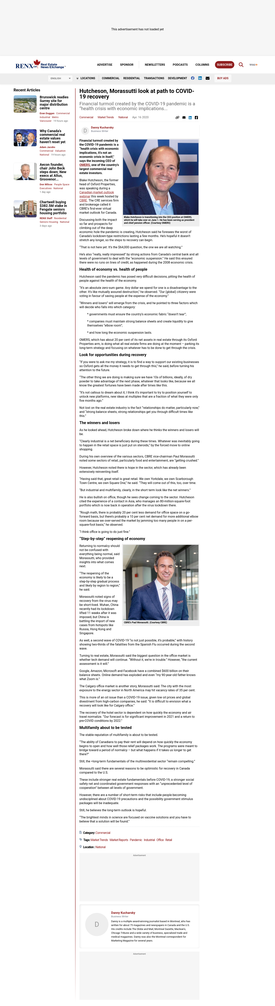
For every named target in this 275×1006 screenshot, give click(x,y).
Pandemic (136, 840)
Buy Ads (222, 78)
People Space (61, 184)
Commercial (110, 78)
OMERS (84, 165)
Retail (168, 840)
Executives (46, 188)
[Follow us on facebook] (194, 78)
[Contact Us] (209, 78)
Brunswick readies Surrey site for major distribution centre (54, 102)
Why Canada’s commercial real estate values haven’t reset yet (52, 136)
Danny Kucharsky (102, 127)
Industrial (45, 117)
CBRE (83, 200)
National (44, 154)
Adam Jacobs (47, 147)
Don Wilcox (46, 184)
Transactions (154, 78)
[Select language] (60, 78)
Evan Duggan (47, 113)
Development (177, 78)
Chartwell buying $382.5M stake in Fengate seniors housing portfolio (53, 207)
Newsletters (155, 64)
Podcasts (180, 64)
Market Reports (119, 840)
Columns (202, 64)
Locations (85, 78)
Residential (131, 78)
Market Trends (106, 117)
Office (160, 840)
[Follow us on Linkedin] (202, 78)
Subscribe (224, 64)
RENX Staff (46, 218)
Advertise (104, 64)
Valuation (60, 150)
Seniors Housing (49, 221)
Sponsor (126, 64)
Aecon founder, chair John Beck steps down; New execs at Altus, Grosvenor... (53, 171)
